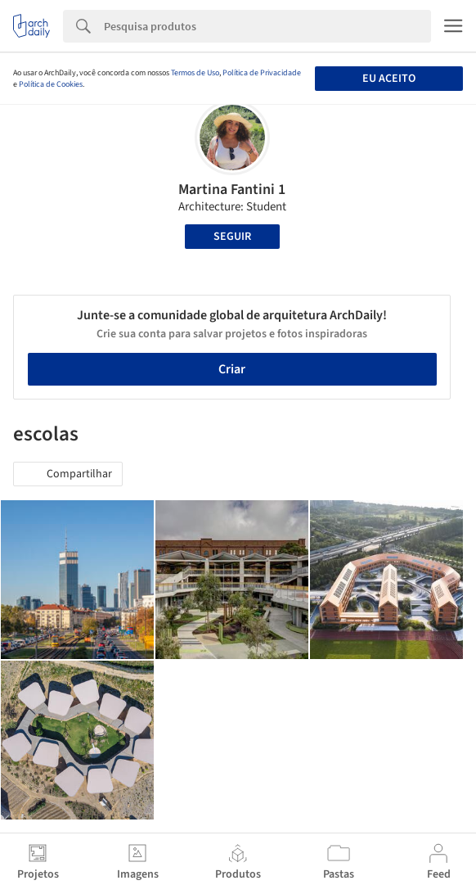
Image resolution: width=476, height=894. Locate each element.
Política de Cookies (51, 84)
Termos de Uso (195, 73)
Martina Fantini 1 (231, 189)
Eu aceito (388, 78)
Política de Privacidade (261, 73)
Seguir (232, 236)
